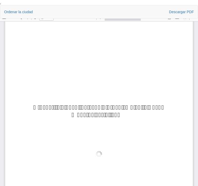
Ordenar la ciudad (18, 12)
